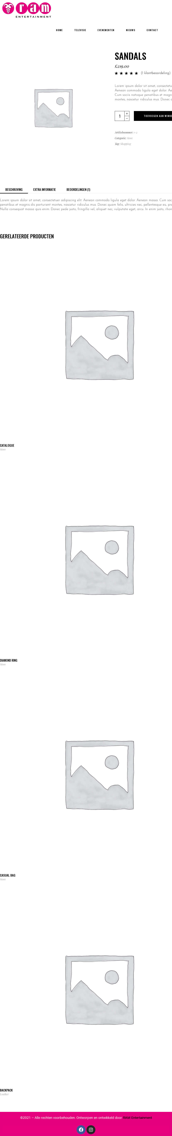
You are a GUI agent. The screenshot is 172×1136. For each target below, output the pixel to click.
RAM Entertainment (137, 1118)
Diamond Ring (8, 660)
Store (130, 138)
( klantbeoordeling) (156, 73)
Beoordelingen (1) (78, 189)
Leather (4, 1094)
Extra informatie (44, 189)
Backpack (6, 1090)
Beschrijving (14, 189)
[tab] (14, 189)
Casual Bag (7, 875)
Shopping (125, 144)
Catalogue (7, 445)
